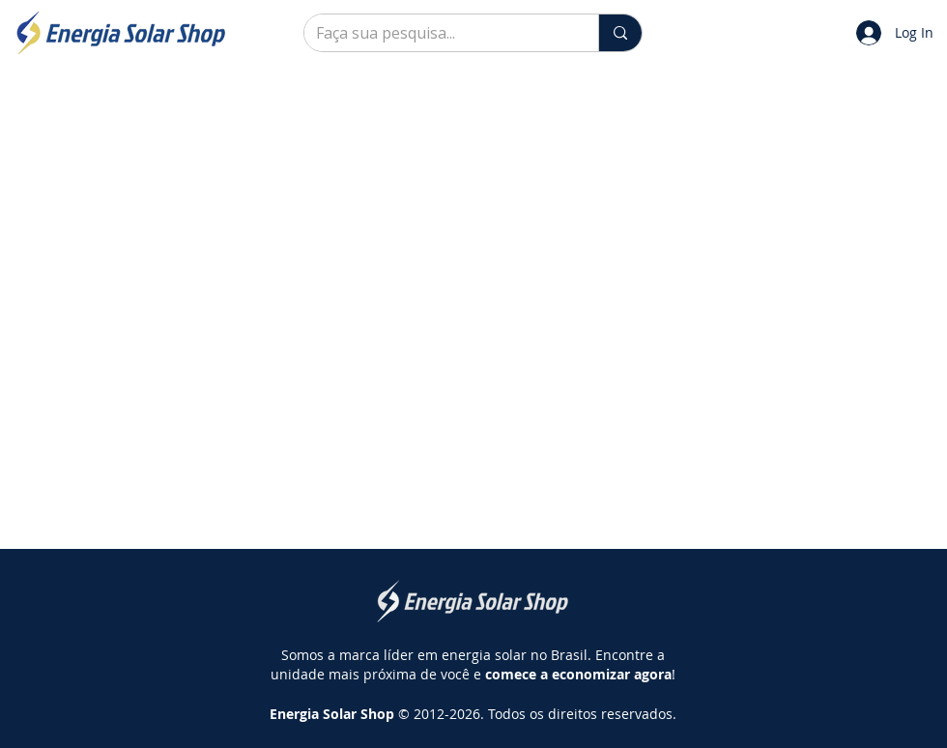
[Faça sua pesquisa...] (437, 32)
